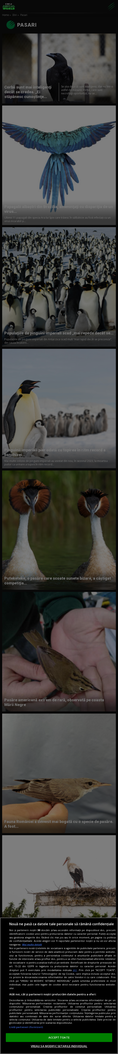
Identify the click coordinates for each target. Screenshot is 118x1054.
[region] (59, 986)
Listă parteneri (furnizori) (26, 1027)
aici (75, 970)
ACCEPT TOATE (59, 1037)
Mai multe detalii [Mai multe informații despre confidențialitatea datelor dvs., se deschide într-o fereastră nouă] (32, 944)
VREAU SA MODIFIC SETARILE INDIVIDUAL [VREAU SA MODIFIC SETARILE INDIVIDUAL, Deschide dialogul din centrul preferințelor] (59, 1046)
